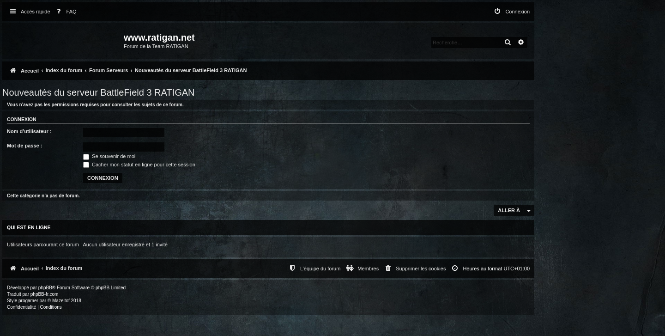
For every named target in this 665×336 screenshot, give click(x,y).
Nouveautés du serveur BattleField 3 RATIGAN (98, 92)
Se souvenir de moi (109, 156)
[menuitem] (65, 11)
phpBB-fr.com (44, 294)
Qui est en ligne (29, 227)
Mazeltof (61, 300)
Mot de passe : (24, 145)
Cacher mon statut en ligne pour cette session (139, 164)
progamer (28, 300)
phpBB (45, 287)
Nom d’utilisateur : (29, 131)
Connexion (21, 119)
